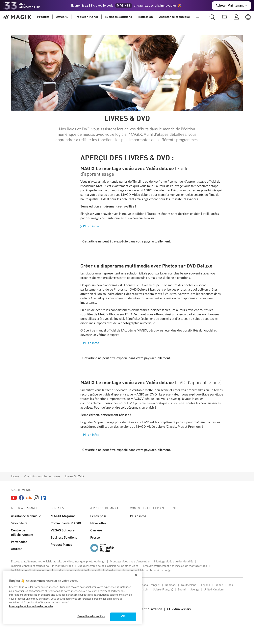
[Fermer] (135, 575)
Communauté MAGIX (66, 523)
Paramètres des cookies (91, 616)
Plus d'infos (91, 226)
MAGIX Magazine (63, 516)
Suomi (182, 589)
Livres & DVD (74, 476)
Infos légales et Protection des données (31, 606)
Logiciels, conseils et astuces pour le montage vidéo (42, 566)
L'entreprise (98, 516)
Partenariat (19, 542)
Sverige (194, 589)
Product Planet (61, 544)
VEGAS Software (63, 530)
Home (15, 476)
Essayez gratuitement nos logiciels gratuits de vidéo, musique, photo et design (58, 561)
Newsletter (98, 523)
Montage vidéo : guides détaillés (174, 561)
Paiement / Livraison (147, 609)
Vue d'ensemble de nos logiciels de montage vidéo (108, 566)
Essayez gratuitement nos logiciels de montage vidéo (175, 566)
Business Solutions (64, 537)
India (231, 585)
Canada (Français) (149, 585)
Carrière (96, 530)
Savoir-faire (19, 523)
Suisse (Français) (163, 589)
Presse (95, 537)
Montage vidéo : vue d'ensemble (130, 561)
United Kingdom (214, 589)
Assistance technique (26, 516)
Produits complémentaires (42, 476)
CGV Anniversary (179, 609)
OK (123, 616)
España (205, 585)
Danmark (170, 585)
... (197, 17)
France (219, 585)
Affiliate (16, 549)
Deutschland (188, 585)
